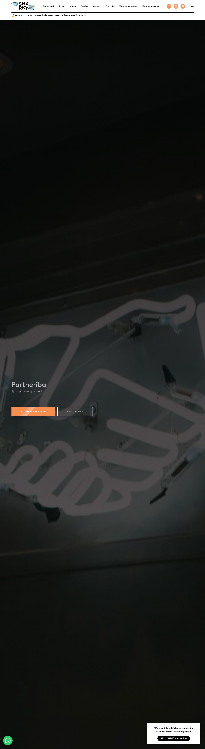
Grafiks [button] (84, 6)
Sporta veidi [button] (48, 6)
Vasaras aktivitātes (128, 6)
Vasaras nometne (150, 6)
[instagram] (176, 6)
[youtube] (182, 6)
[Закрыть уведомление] (198, 725)
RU (192, 6)
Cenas (73, 6)
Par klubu (110, 6)
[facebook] (169, 6)
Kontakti (97, 6)
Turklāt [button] (62, 6)
